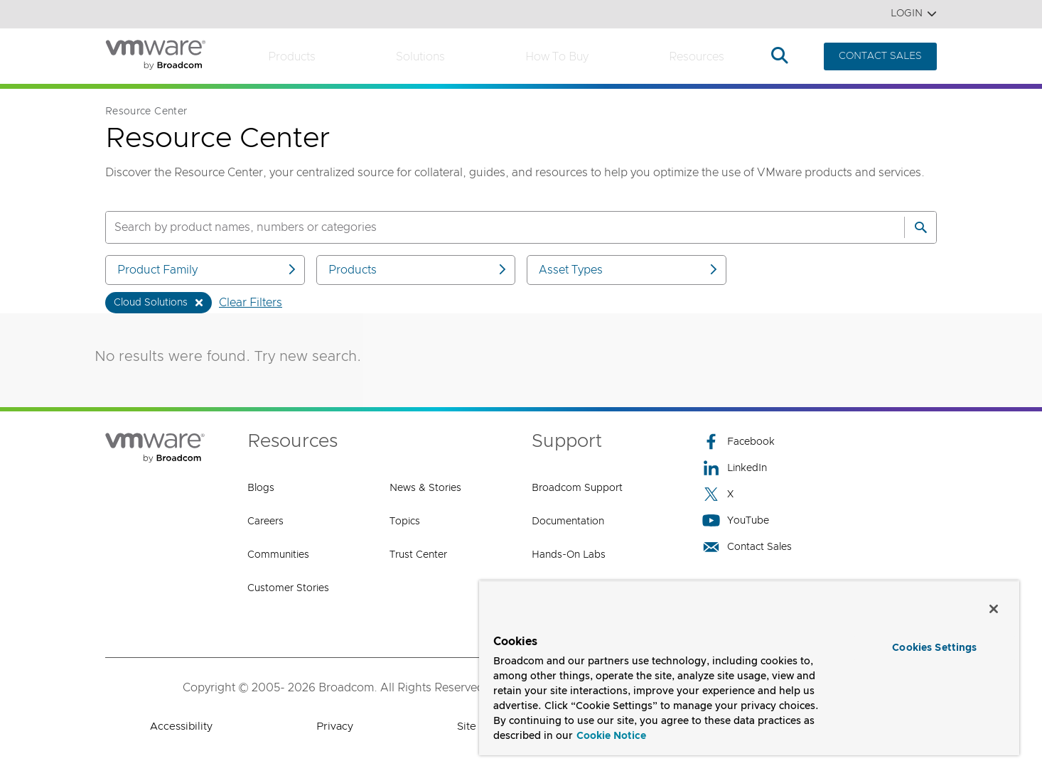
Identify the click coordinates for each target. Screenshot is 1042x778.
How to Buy (557, 57)
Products (292, 57)
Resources (696, 57)
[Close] (993, 609)
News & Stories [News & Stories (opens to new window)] (425, 488)
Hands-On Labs (569, 555)
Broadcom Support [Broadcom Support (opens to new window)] (577, 488)
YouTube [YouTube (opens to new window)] (735, 520)
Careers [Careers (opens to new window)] (265, 521)
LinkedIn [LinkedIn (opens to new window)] (734, 468)
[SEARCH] (490, 227)
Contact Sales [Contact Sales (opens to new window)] (747, 547)
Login (914, 14)
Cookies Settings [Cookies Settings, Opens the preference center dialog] (934, 648)
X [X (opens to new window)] (718, 494)
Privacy (334, 726)
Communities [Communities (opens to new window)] (278, 555)
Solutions (420, 57)
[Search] (920, 227)
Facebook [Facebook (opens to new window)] (738, 441)
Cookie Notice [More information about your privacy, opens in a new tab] (611, 736)
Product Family (207, 270)
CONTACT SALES (880, 56)
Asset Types (629, 270)
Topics (405, 521)
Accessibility (181, 726)
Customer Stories (288, 588)
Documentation (568, 521)
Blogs (260, 488)
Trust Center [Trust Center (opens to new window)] (418, 555)
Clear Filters (250, 302)
